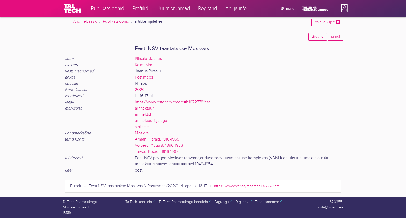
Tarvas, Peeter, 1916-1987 (156, 151)
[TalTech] (72, 8)
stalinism (142, 126)
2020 (140, 89)
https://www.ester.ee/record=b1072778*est (172, 102)
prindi (335, 37)
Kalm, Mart (144, 65)
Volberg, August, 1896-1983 (159, 145)
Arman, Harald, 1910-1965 (157, 139)
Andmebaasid (85, 21)
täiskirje (317, 37)
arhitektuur (144, 108)
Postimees (144, 77)
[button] (343, 8)
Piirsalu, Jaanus (148, 58)
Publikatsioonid (116, 21)
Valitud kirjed (327, 22)
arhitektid (143, 114)
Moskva (142, 133)
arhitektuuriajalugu (151, 120)
